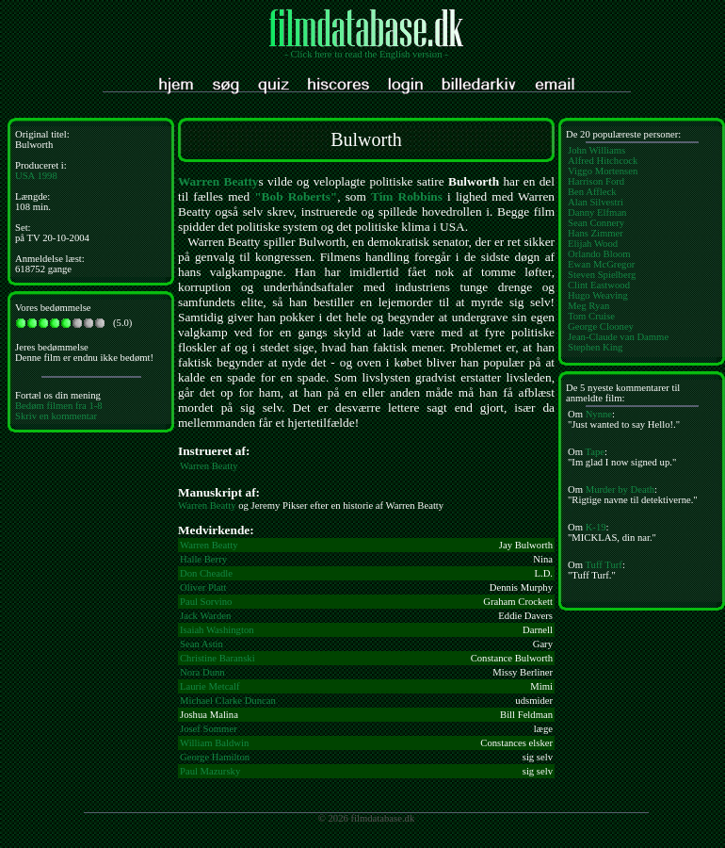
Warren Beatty (218, 181)
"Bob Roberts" (295, 196)
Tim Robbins (407, 196)
